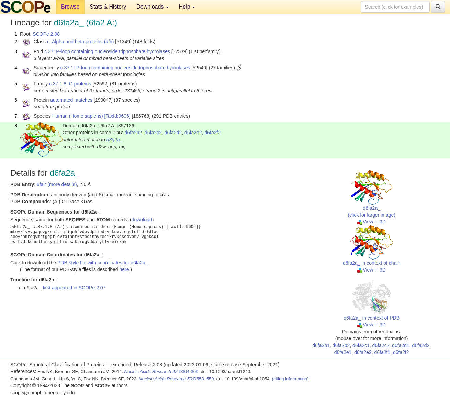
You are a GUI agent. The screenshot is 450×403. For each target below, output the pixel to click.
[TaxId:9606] (117, 116)
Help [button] (187, 7)
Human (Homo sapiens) (77, 116)
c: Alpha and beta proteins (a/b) (80, 41)
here (124, 269)
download (142, 219)
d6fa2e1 (343, 352)
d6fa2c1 (361, 345)
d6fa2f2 (212, 132)
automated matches (71, 100)
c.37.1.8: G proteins (70, 84)
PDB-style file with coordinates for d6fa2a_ (102, 262)
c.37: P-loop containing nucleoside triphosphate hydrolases (107, 51)
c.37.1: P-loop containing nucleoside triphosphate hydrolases (125, 67)
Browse (70, 7)
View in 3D (371, 221)
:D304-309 (161, 371)
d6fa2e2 (193, 132)
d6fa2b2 (133, 132)
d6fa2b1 (321, 345)
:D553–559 (176, 378)
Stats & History (108, 7)
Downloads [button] (152, 7)
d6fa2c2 (153, 132)
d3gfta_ (114, 139)
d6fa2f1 (382, 352)
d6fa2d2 (173, 132)
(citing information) (290, 378)
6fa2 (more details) (57, 184)
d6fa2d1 (400, 345)
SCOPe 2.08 (46, 34)
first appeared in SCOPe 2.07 (74, 287)
